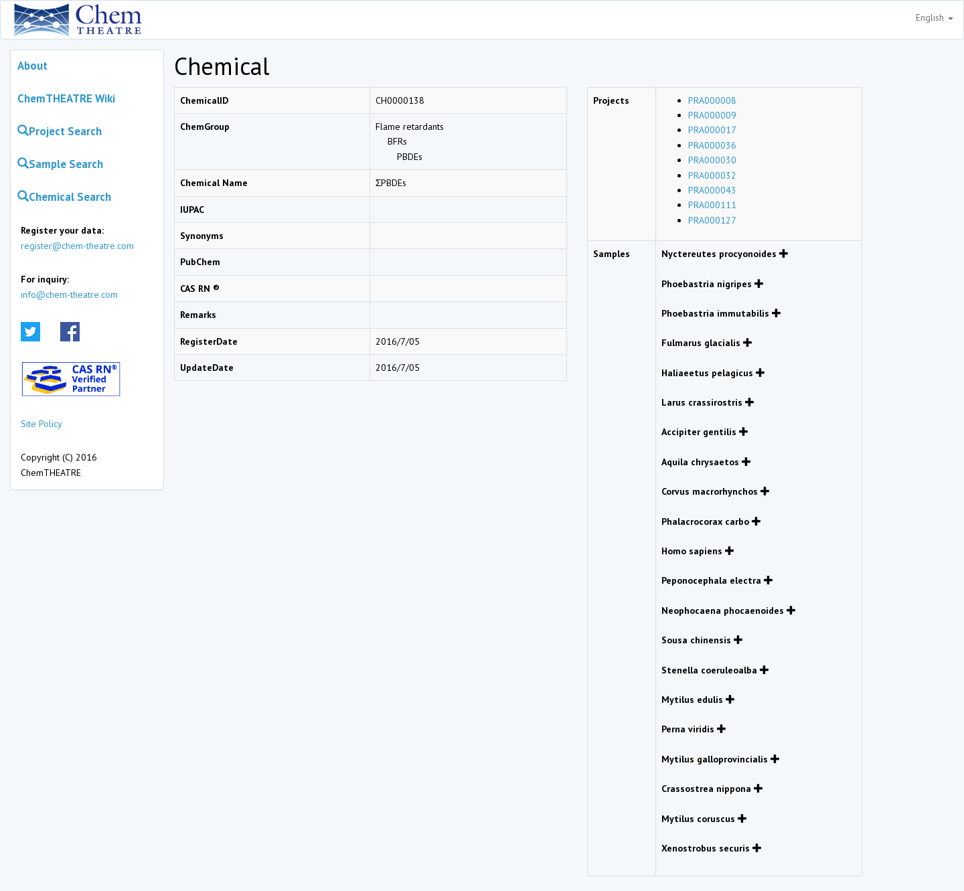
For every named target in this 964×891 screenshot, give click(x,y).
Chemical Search (64, 196)
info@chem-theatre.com (69, 295)
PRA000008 (712, 100)
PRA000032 (712, 175)
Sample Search (60, 164)
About (32, 65)
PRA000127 (712, 220)
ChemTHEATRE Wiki (66, 98)
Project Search (59, 131)
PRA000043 (712, 190)
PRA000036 (712, 145)
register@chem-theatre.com (77, 246)
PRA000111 (712, 205)
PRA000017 (712, 130)
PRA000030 (712, 160)
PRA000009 (712, 115)
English (934, 17)
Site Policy (41, 424)
